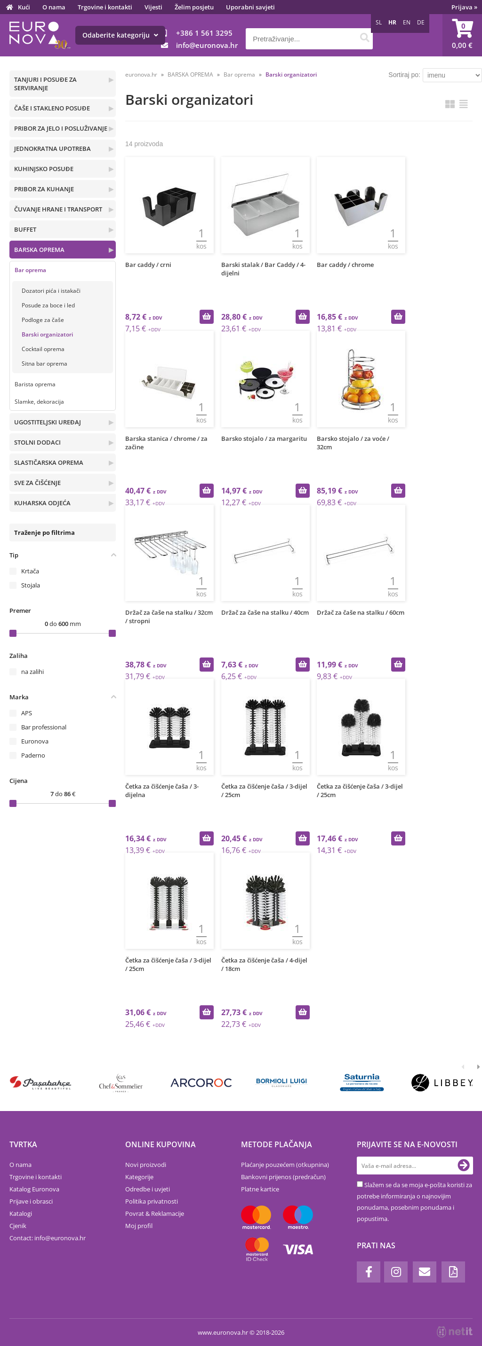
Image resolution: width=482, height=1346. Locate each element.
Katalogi (20, 1213)
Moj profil (139, 1225)
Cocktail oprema (43, 349)
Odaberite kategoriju (120, 35)
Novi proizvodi (145, 1164)
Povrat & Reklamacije (154, 1213)
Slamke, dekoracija (39, 402)
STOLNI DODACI (37, 442)
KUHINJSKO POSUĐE (43, 168)
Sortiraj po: (404, 74)
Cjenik (17, 1225)
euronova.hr (141, 74)
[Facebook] (368, 1272)
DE (421, 22)
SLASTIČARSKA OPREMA (48, 462)
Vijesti (153, 7)
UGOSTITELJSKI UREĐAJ (47, 422)
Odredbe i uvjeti (147, 1189)
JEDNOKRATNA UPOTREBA (52, 148)
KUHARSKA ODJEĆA (42, 503)
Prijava (464, 7)
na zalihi (32, 671)
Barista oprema (35, 384)
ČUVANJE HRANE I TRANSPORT (58, 209)
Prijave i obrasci (31, 1201)
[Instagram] (396, 1272)
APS (26, 713)
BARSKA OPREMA (39, 249)
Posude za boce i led (48, 305)
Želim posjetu (194, 7)
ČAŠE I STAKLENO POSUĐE (52, 108)
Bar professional (43, 727)
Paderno (33, 755)
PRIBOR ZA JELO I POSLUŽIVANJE (60, 128)
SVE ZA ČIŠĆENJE (37, 482)
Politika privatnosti (151, 1201)
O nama (53, 7)
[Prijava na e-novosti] (464, 1165)
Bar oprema (30, 270)
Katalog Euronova (34, 1189)
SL (379, 22)
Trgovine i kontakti (105, 7)
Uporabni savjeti (250, 7)
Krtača (30, 571)
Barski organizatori (47, 334)
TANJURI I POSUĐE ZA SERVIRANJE (45, 83)
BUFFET (25, 229)
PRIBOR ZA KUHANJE (44, 189)
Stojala (30, 585)
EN (406, 22)
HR (392, 22)
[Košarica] (462, 35)
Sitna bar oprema (44, 364)
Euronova (34, 741)
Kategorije (139, 1177)
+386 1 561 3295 (204, 33)
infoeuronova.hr (207, 45)
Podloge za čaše (43, 320)
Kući (24, 7)
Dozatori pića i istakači (51, 291)
